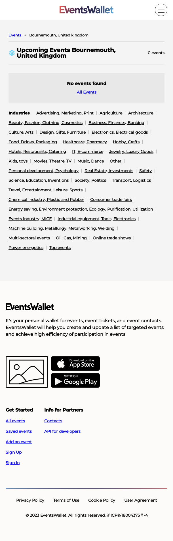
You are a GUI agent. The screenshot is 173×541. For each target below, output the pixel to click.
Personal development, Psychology (44, 170)
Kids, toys (18, 161)
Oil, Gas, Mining (71, 238)
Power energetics (26, 247)
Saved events (19, 431)
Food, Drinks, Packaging (33, 141)
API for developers (62, 431)
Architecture (140, 113)
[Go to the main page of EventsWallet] (86, 10)
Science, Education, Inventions (39, 180)
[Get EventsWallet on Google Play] (75, 380)
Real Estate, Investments (109, 170)
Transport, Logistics (131, 180)
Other (115, 161)
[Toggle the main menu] (161, 10)
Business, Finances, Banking (116, 122)
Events (15, 35)
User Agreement (140, 500)
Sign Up (14, 452)
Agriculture (111, 113)
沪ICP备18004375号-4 (127, 515)
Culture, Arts (21, 132)
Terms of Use (66, 500)
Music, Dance (90, 161)
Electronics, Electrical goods (120, 132)
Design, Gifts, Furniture (62, 132)
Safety (145, 170)
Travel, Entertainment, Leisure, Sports (46, 189)
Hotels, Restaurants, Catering (37, 151)
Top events (60, 247)
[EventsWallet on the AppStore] (75, 363)
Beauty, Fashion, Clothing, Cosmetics (46, 122)
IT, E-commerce (87, 151)
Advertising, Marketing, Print (65, 113)
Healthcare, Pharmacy (85, 141)
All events (15, 420)
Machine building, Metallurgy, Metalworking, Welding (62, 228)
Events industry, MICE (30, 218)
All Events (86, 92)
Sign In (13, 462)
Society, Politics (90, 180)
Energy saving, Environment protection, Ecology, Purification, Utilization (81, 209)
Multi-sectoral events (29, 238)
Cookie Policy (101, 500)
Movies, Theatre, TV (52, 161)
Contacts (53, 420)
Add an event (19, 441)
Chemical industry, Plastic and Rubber (46, 199)
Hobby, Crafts (126, 141)
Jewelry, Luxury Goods (131, 151)
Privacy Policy (30, 500)
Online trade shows (112, 238)
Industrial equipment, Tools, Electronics (97, 218)
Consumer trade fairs (111, 199)
